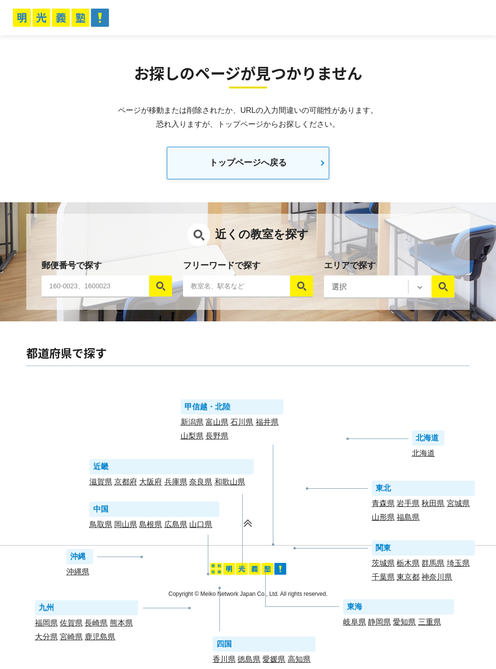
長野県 (216, 438)
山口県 (200, 527)
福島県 (408, 519)
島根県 (150, 527)
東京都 (408, 579)
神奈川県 (436, 579)
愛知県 (404, 624)
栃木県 (408, 565)
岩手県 (408, 506)
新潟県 (192, 424)
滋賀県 (100, 484)
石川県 (241, 424)
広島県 (175, 527)
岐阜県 (354, 624)
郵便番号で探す (72, 268)
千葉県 (383, 579)
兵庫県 (175, 484)
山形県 (383, 519)
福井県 (267, 424)
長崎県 (96, 625)
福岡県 (46, 625)
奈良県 (200, 484)
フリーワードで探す (221, 268)
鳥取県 (100, 527)
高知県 (299, 662)
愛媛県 (273, 662)
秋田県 (432, 506)
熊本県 (121, 625)
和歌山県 (230, 484)
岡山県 (125, 527)
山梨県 (192, 438)
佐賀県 (71, 625)
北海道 (423, 455)
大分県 (46, 639)
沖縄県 (77, 574)
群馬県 (432, 565)
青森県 (383, 506)
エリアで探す (350, 268)
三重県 (429, 624)
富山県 (216, 424)
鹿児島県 (100, 639)
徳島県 (248, 662)
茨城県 (383, 565)
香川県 (224, 662)
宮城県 (458, 506)
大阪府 (150, 484)
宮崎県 (71, 639)
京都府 (125, 484)
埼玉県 (458, 565)
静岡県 (379, 624)
